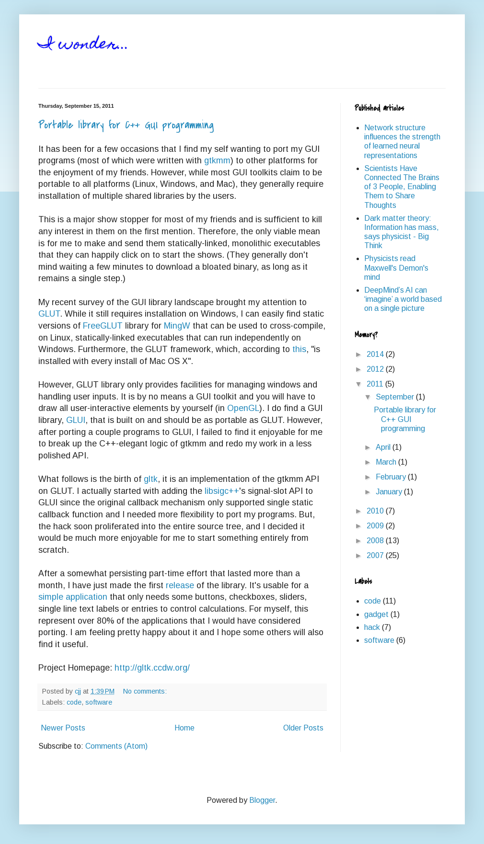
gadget (376, 614)
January (390, 492)
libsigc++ (222, 491)
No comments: (146, 691)
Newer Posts (63, 728)
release (180, 585)
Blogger (262, 800)
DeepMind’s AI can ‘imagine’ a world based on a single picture (403, 299)
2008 (376, 540)
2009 (376, 526)
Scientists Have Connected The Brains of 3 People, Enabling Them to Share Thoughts (401, 186)
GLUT (49, 314)
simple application (72, 597)
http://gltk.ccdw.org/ (152, 668)
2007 (376, 555)
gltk (151, 479)
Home (184, 728)
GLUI (75, 420)
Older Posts (303, 728)
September (396, 397)
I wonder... (83, 45)
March (387, 462)
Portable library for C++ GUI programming (126, 125)
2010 (376, 511)
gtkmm (217, 160)
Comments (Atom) (116, 746)
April (384, 447)
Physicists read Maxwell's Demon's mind (396, 267)
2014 (376, 354)
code (74, 702)
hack (372, 627)
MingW (177, 326)
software (98, 702)
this (299, 349)
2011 (376, 384)
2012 (376, 369)
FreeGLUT (103, 326)
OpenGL (243, 408)
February (392, 477)
